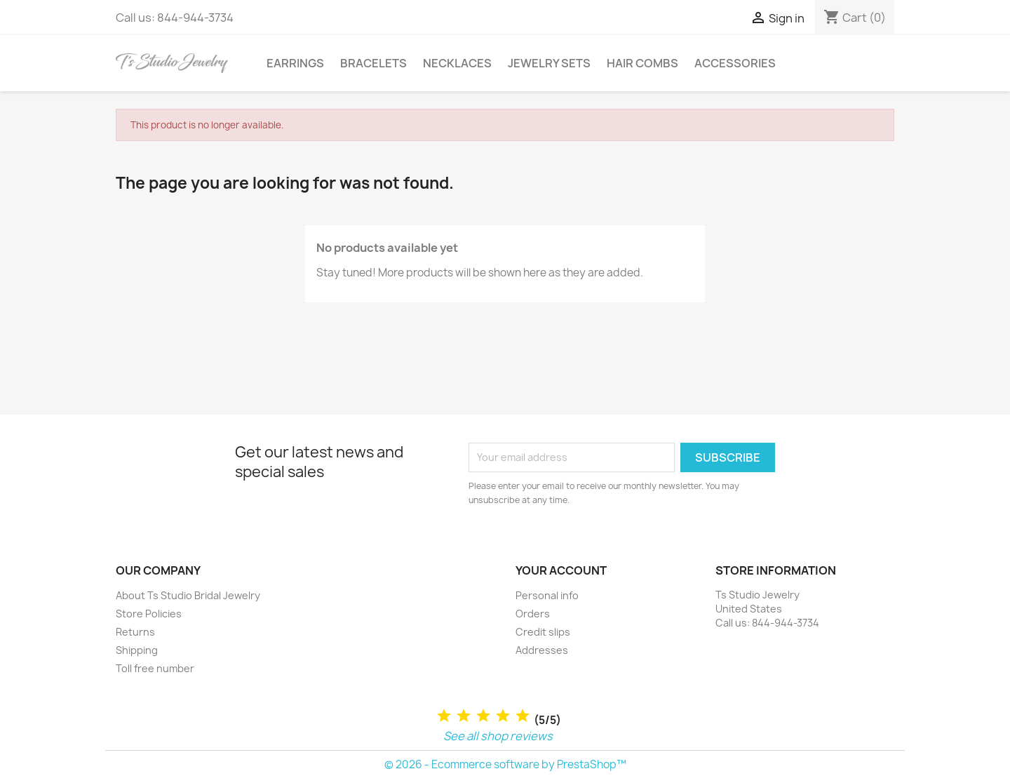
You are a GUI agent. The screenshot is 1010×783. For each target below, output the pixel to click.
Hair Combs (642, 63)
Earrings (295, 63)
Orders (533, 613)
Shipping (137, 650)
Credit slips (543, 631)
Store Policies (149, 613)
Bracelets (373, 63)
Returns (135, 631)
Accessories (735, 63)
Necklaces (457, 63)
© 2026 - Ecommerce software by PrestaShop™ (505, 764)
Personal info (547, 595)
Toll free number (155, 668)
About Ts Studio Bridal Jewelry (188, 595)
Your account (561, 570)
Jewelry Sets (549, 63)
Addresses (542, 650)
